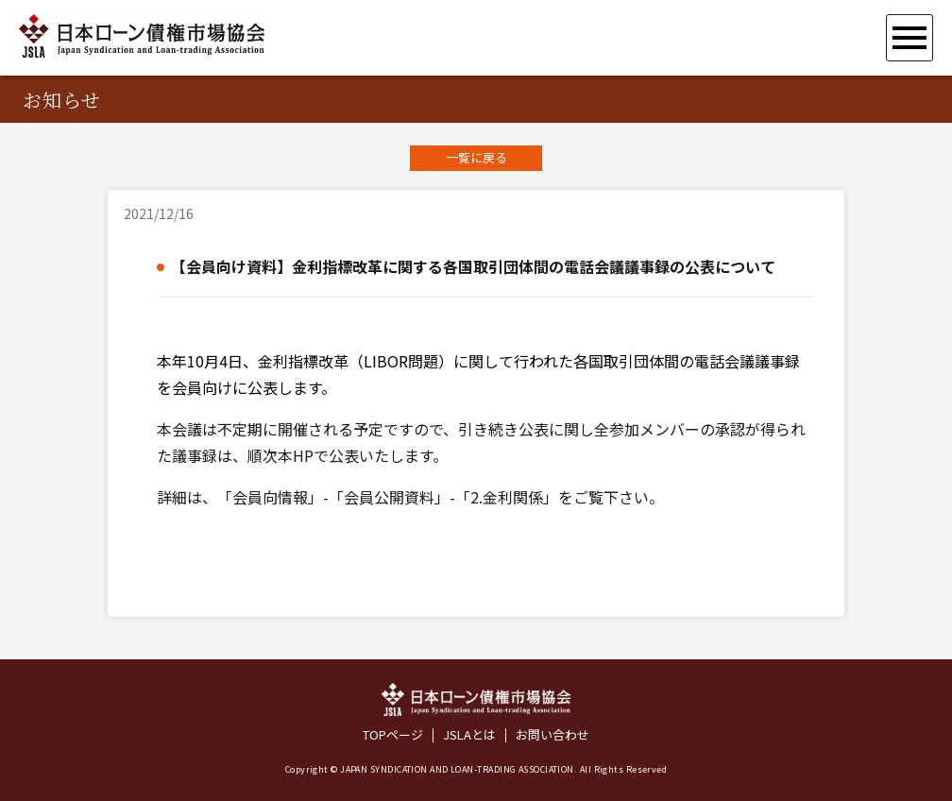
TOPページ (393, 735)
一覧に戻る (476, 157)
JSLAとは (469, 735)
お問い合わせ (552, 735)
